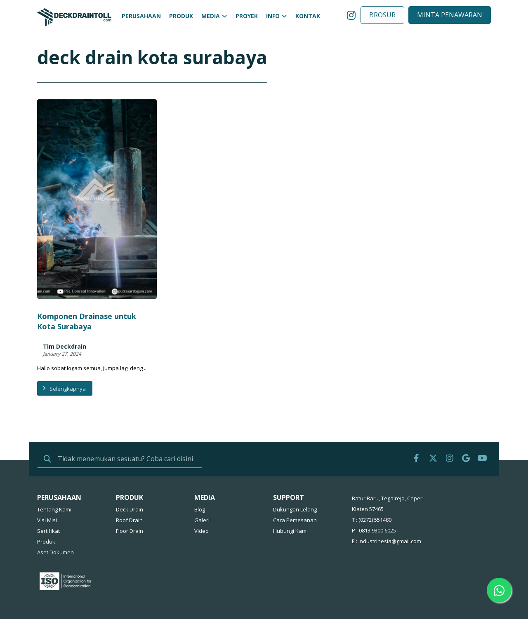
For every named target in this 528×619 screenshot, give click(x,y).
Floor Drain (129, 507)
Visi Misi (47, 497)
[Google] (466, 435)
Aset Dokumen (55, 529)
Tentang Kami (54, 486)
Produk (46, 518)
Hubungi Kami (290, 507)
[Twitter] (433, 435)
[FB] (416, 435)
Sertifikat (48, 507)
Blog (199, 486)
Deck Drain (129, 486)
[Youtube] (482, 435)
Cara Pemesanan (295, 497)
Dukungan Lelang (295, 486)
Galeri (202, 497)
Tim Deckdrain (64, 313)
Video (201, 507)
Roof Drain (129, 497)
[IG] (449, 435)
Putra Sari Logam (129, 604)
